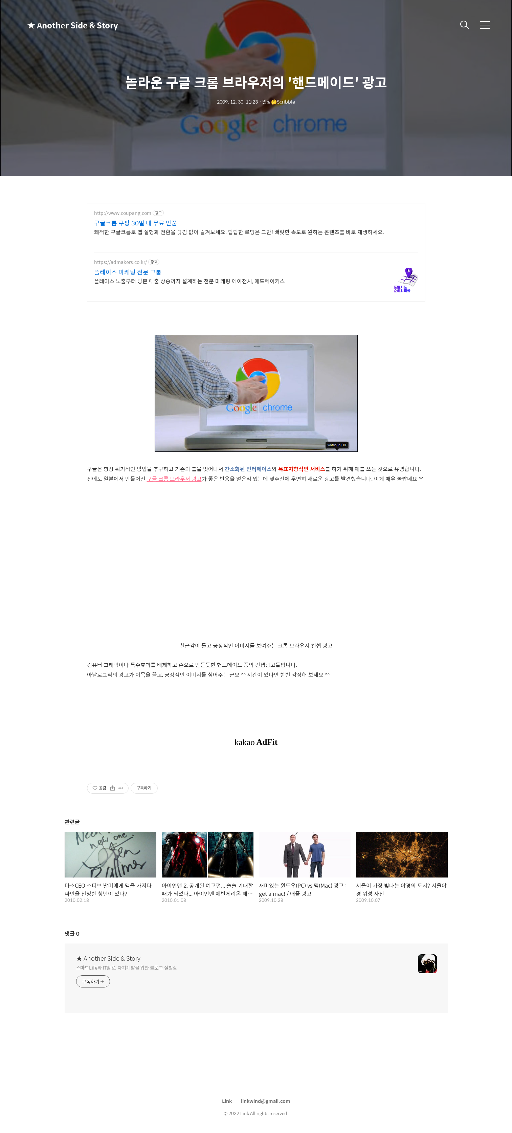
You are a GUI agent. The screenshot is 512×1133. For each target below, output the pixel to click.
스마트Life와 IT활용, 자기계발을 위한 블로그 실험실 (126, 967)
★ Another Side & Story (61, 25)
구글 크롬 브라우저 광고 (174, 478)
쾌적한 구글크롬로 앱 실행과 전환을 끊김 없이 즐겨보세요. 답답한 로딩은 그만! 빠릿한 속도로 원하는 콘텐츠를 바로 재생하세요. (239, 232)
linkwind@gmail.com (265, 1101)
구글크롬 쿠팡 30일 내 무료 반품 (135, 223)
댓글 (72, 933)
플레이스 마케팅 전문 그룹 (127, 272)
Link (227, 1101)
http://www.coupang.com (122, 213)
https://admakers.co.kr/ (120, 262)
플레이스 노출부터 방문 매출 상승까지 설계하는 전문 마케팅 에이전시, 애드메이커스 (189, 281)
